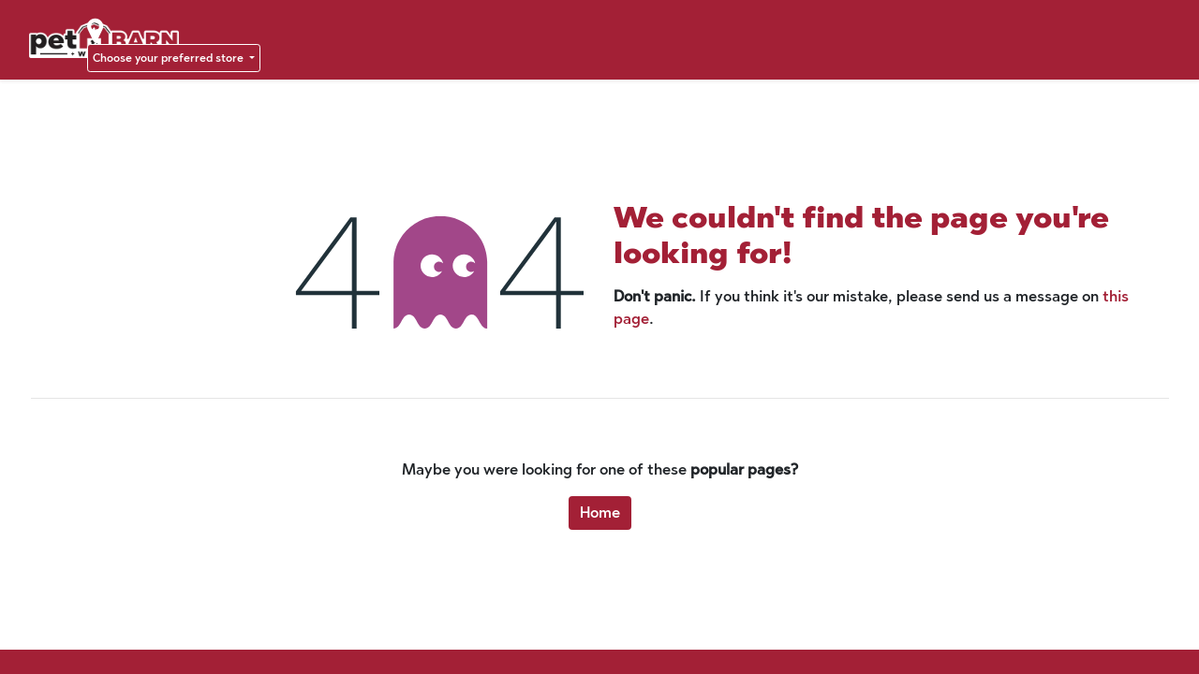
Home (600, 512)
